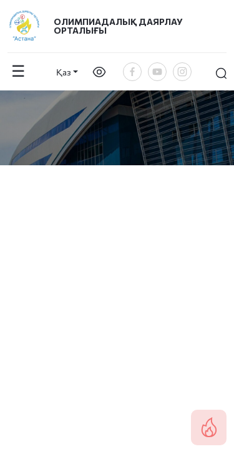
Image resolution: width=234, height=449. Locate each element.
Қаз (63, 72)
